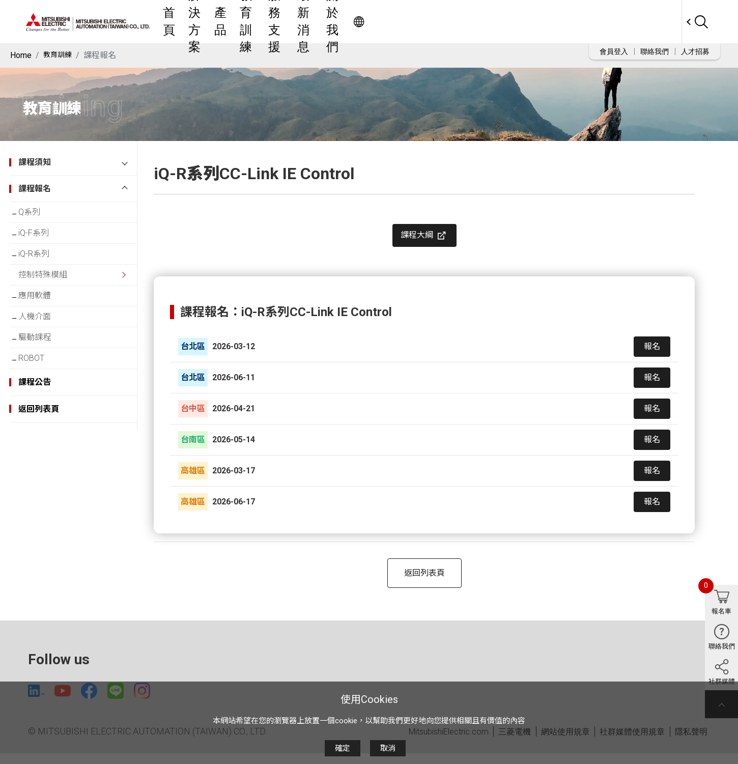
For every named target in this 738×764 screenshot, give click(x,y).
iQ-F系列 (41, 239)
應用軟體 (42, 314)
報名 (652, 354)
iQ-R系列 (42, 264)
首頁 (271, 21)
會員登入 (614, 51)
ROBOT (39, 388)
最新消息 (477, 21)
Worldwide (661, 21)
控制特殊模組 (50, 289)
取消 (387, 748)
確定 (342, 748)
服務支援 (430, 21)
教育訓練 (383, 21)
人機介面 (42, 339)
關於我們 (524, 21)
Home (21, 55)
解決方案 (308, 21)
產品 (346, 21)
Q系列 (37, 214)
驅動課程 (42, 364)
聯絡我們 (654, 51)
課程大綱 (424, 239)
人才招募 (695, 51)
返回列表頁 (424, 581)
